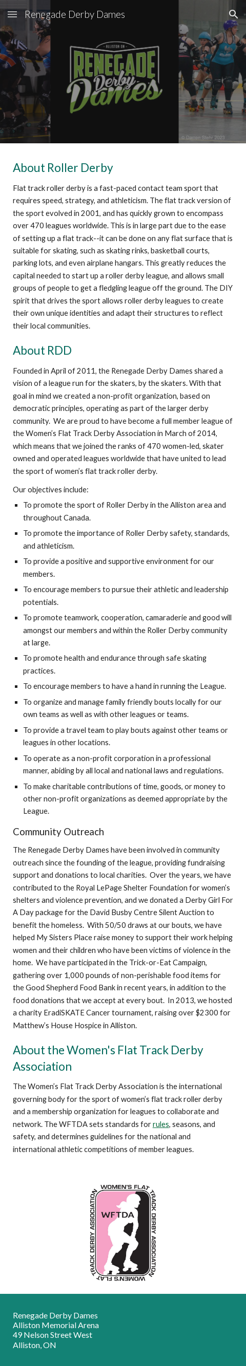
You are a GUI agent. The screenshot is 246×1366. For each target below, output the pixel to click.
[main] (123, 658)
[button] (12, 14)
